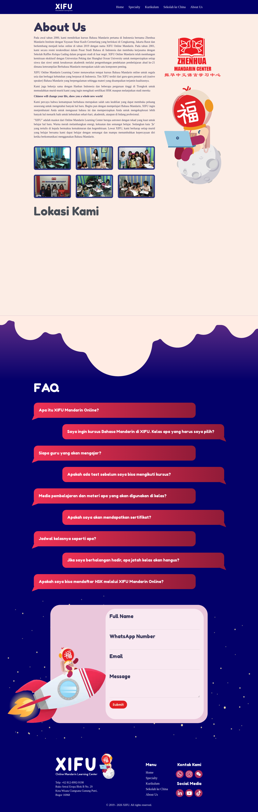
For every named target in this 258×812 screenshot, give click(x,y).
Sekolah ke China (174, 7)
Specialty (134, 7)
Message (120, 676)
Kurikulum (152, 7)
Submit (118, 705)
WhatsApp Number (132, 636)
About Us (196, 7)
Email (116, 656)
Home (120, 7)
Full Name (122, 616)
